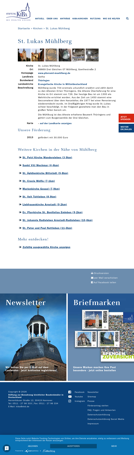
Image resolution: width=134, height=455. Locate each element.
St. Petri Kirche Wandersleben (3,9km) (47, 157)
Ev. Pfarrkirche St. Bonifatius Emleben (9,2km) (53, 212)
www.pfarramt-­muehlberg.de (54, 73)
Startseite (24, 28)
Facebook (80, 392)
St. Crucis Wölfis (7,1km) (39, 180)
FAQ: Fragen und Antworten (102, 410)
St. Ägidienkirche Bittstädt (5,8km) (45, 173)
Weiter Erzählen (126, 128)
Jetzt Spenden (126, 118)
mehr (114, 446)
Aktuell (39, 18)
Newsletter (93, 392)
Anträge (65, 18)
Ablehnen (33, 446)
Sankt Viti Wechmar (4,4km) (41, 165)
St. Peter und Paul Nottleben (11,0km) (47, 227)
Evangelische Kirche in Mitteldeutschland (62, 84)
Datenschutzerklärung (99, 414)
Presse (91, 401)
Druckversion (100, 273)
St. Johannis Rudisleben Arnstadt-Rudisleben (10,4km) (58, 220)
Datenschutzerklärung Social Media (106, 419)
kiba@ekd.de (22, 406)
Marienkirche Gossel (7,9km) (41, 188)
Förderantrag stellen (98, 405)
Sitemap (92, 396)
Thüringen (44, 80)
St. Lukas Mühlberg (58, 28)
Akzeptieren (73, 446)
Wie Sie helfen (111, 18)
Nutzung (95, 18)
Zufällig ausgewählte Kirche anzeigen (46, 247)
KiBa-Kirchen (80, 18)
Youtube (79, 396)
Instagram (80, 401)
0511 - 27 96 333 (22, 403)
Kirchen (38, 28)
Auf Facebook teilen (103, 282)
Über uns (52, 18)
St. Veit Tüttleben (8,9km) (39, 196)
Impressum (93, 423)
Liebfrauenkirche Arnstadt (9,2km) (45, 204)
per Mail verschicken (104, 278)
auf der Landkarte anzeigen (56, 123)
